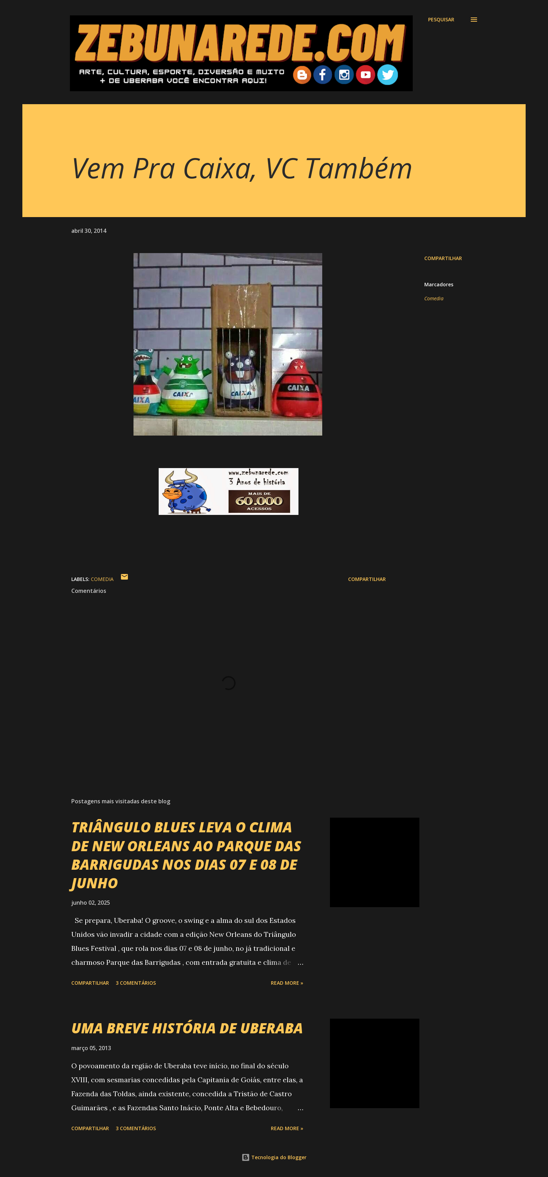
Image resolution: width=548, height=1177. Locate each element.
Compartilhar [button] (443, 258)
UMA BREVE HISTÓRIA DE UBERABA (187, 1028)
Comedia (434, 298)
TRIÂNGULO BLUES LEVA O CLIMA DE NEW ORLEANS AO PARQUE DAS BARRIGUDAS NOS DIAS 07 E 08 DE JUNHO (186, 854)
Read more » (287, 982)
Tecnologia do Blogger (274, 1157)
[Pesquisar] (441, 19)
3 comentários (136, 982)
